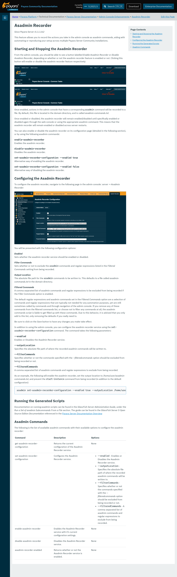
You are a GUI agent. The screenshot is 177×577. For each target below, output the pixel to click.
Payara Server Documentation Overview (102, 444)
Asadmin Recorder (73, 20)
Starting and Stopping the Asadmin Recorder (72, 41)
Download (134, 6)
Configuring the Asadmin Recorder (68, 44)
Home (50, 16)
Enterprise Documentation (158, 6)
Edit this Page (168, 16)
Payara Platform (10, 27)
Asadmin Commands (62, 51)
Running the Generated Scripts (66, 48)
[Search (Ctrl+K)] (113, 6)
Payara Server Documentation (116, 16)
